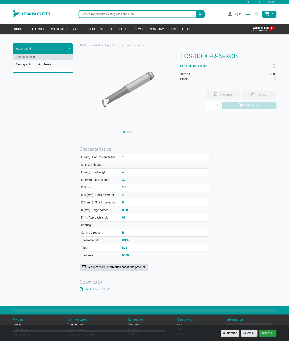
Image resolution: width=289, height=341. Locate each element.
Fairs (123, 29)
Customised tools (65, 29)
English (271, 2)
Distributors (181, 29)
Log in (17, 324)
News (139, 29)
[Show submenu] (69, 48)
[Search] (200, 14)
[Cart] (266, 14)
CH (248, 2)
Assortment (23, 48)
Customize (230, 333)
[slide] (124, 132)
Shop (18, 29)
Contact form (76, 324)
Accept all (267, 333)
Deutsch (133, 324)
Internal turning (25, 57)
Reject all (249, 333)
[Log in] (234, 14)
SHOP (83, 45)
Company (157, 29)
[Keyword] (137, 14)
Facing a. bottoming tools (33, 64)
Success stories (99, 29)
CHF (259, 2)
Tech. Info (95, 289)
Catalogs (37, 29)
